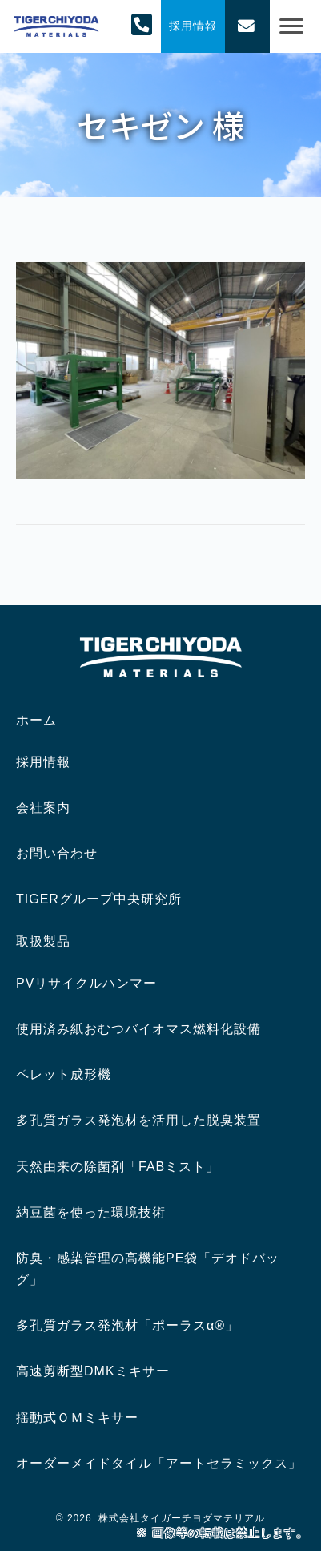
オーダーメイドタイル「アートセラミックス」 (159, 1463)
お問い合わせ (57, 853)
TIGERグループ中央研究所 (99, 899)
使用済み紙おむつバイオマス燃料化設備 (138, 1029)
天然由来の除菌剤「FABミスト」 (117, 1166)
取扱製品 (43, 941)
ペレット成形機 (63, 1074)
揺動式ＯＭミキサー (77, 1417)
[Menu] (291, 26)
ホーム (36, 720)
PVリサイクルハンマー (86, 983)
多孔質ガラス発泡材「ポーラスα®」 (127, 1325)
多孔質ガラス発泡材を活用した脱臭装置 (138, 1120)
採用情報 (43, 762)
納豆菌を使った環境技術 (91, 1212)
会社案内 (43, 807)
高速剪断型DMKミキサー (93, 1371)
